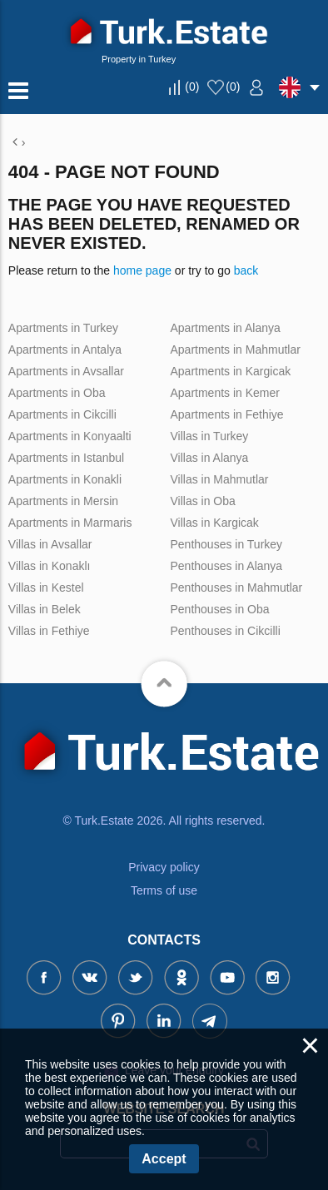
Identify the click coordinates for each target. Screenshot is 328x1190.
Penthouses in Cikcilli (225, 630)
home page (142, 270)
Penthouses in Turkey (226, 544)
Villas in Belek (44, 609)
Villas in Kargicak (214, 522)
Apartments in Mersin (63, 501)
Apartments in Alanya (225, 328)
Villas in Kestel (46, 587)
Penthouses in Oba (219, 609)
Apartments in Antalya (65, 349)
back (246, 270)
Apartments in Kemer (225, 392)
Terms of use (164, 890)
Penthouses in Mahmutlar (236, 587)
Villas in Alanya (209, 457)
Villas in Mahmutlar (219, 479)
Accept (164, 1159)
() (192, 86)
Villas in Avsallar (50, 544)
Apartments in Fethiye (226, 414)
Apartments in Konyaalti (70, 436)
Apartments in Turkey (63, 328)
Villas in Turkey (209, 436)
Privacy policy (164, 867)
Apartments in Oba (57, 392)
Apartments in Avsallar (66, 371)
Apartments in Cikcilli (62, 414)
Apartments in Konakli (65, 479)
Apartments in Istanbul (66, 457)
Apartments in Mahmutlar (235, 349)
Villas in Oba (202, 501)
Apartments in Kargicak (230, 371)
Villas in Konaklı (49, 566)
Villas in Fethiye (49, 630)
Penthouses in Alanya (226, 566)
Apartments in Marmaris (70, 522)
